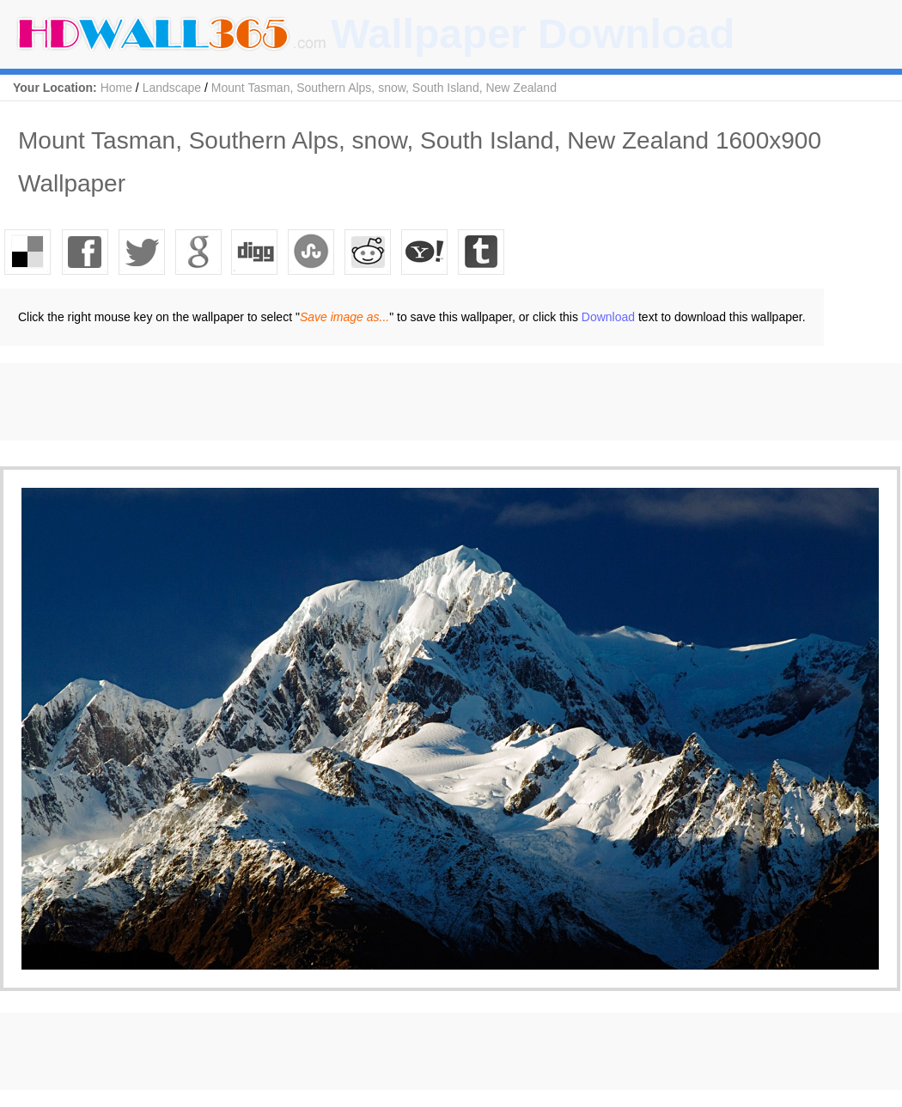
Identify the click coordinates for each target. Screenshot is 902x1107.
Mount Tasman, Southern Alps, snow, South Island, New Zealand (384, 87)
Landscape (172, 87)
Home (116, 87)
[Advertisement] (312, 402)
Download (608, 317)
